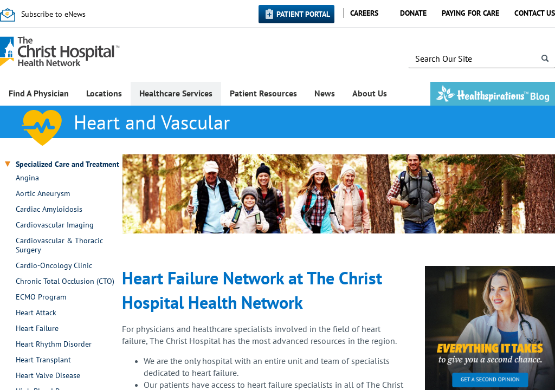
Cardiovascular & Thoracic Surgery (59, 245)
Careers (364, 13)
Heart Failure (37, 328)
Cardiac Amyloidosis (49, 209)
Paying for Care (470, 13)
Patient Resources (263, 93)
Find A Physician (39, 93)
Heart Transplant (43, 360)
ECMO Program (41, 297)
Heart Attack (36, 312)
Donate (413, 13)
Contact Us (534, 13)
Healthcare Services (175, 93)
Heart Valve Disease (48, 375)
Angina (27, 178)
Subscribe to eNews (53, 14)
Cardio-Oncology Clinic (54, 265)
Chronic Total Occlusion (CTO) (65, 281)
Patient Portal (303, 14)
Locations (104, 93)
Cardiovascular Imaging (55, 225)
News (324, 93)
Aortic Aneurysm (43, 193)
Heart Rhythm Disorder (54, 344)
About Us (369, 93)
